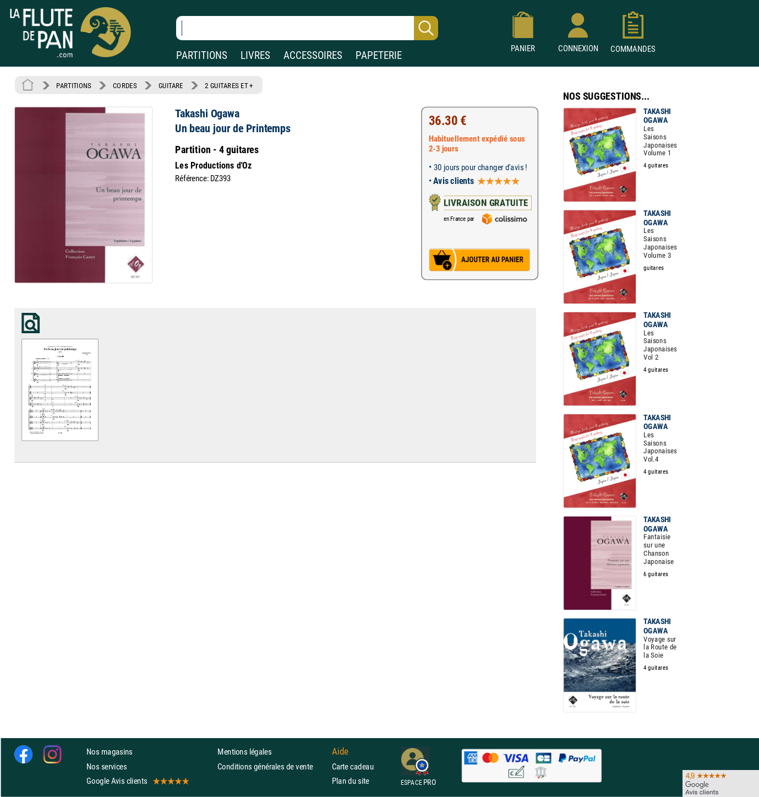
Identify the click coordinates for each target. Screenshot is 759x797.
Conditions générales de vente (272, 766)
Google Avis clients (137, 780)
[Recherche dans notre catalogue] (307, 28)
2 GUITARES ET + (229, 85)
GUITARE (171, 85)
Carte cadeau (353, 766)
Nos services (106, 766)
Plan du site (350, 780)
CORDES (124, 85)
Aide (340, 751)
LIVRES (255, 55)
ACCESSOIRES (312, 55)
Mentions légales (244, 751)
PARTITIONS (201, 55)
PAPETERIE (379, 55)
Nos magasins (109, 751)
